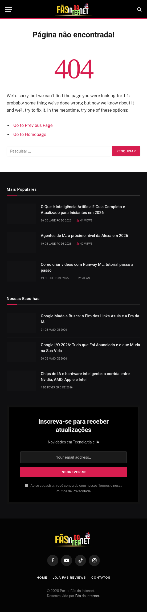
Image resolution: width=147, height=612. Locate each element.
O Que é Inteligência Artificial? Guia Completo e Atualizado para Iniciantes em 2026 (83, 209)
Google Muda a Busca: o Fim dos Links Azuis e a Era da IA (90, 319)
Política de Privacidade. (73, 491)
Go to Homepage (29, 134)
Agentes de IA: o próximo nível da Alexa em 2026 (84, 235)
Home (42, 577)
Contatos (101, 577)
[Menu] (8, 9)
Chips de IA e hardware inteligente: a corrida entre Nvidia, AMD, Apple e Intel (85, 376)
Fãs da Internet (87, 596)
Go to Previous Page (33, 125)
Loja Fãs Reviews (69, 577)
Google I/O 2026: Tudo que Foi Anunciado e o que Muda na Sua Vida (90, 347)
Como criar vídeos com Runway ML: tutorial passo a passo (87, 267)
